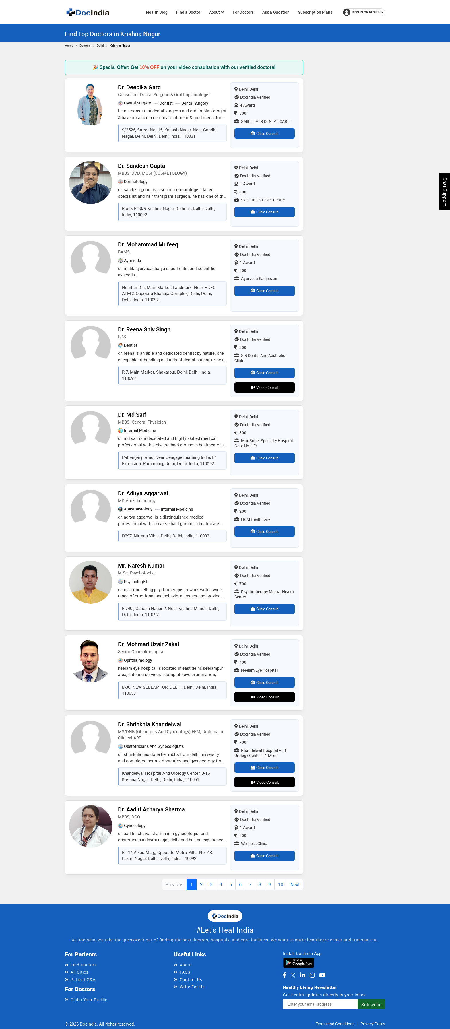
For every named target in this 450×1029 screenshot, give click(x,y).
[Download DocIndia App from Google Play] (298, 962)
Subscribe (371, 1004)
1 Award (244, 184)
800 (240, 432)
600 (240, 835)
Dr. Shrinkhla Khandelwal (149, 724)
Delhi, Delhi (246, 89)
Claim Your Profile (89, 999)
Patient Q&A (83, 979)
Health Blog (157, 12)
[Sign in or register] (364, 12)
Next (295, 884)
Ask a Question (276, 12)
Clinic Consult (264, 133)
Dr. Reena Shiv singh (144, 329)
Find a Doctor (188, 12)
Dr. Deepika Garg (139, 87)
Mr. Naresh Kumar (141, 565)
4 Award (244, 105)
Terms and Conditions (335, 1023)
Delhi (100, 45)
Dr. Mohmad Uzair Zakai (148, 644)
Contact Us (191, 979)
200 (240, 270)
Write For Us (192, 986)
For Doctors (243, 12)
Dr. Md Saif (132, 414)
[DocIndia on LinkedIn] (302, 975)
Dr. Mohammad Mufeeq (148, 244)
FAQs (185, 972)
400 (240, 192)
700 (240, 583)
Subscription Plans (315, 12)
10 (280, 884)
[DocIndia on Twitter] (293, 975)
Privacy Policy (372, 1023)
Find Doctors (84, 965)
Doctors (85, 45)
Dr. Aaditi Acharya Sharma (151, 809)
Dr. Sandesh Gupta (141, 166)
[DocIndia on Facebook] (284, 975)
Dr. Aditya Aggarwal (143, 493)
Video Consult (265, 387)
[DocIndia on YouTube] (322, 975)
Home (69, 45)
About (216, 12)
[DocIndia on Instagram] (312, 975)
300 (240, 113)
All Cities (79, 972)
